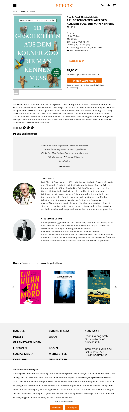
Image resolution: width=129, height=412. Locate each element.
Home (15, 11)
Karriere (20, 359)
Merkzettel (58, 354)
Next (116, 287)
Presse (18, 337)
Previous (13, 287)
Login (53, 348)
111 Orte (31, 11)
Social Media (23, 354)
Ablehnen (56, 407)
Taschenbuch (76, 60)
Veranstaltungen (27, 342)
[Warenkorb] (114, 5)
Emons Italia (59, 331)
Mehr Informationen (64, 401)
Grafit (54, 337)
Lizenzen (20, 348)
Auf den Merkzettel (79, 50)
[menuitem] (28, 330)
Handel (19, 331)
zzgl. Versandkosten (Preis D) (87, 74)
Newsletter (58, 359)
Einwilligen (72, 407)
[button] (103, 5)
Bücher (23, 11)
